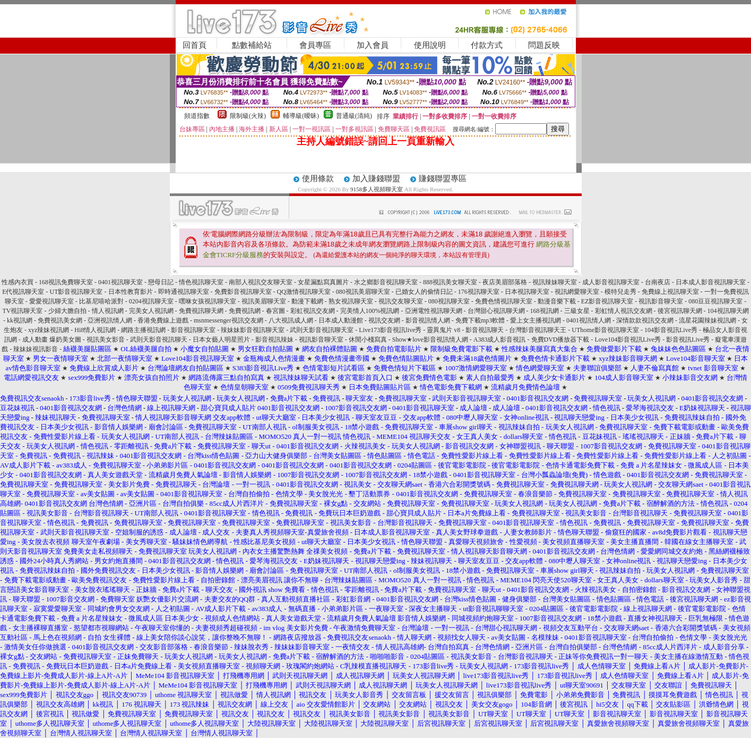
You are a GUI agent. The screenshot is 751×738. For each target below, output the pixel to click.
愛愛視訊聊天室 (51, 301)
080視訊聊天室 (449, 301)
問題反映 (544, 45)
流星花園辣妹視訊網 (707, 320)
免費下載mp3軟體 (480, 320)
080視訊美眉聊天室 (363, 291)
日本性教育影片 (130, 291)
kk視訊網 (19, 320)
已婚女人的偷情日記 (424, 291)
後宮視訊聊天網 (680, 311)
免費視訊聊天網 (201, 311)
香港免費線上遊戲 (162, 320)
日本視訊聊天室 (527, 291)
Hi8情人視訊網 (95, 330)
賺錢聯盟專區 (443, 178)
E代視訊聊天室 (23, 291)
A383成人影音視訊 (499, 339)
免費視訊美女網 (60, 320)
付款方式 (487, 45)
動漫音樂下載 (557, 301)
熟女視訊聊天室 (351, 301)
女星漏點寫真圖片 (323, 282)
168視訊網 (544, 311)
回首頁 (194, 45)
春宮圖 (275, 311)
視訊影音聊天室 (660, 301)
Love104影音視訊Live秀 (628, 339)
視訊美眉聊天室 (263, 301)
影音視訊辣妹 (274, 339)
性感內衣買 (17, 282)
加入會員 (373, 45)
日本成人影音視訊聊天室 (711, 282)
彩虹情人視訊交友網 (623, 311)
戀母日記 (161, 282)
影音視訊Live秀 (688, 339)
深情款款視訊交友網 (645, 320)
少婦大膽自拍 (67, 311)
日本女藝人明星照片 (221, 339)
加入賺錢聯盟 (376, 178)
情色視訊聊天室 (201, 282)
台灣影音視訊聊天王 (537, 330)
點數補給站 (252, 45)
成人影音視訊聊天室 (611, 282)
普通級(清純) (354, 116)
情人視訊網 (108, 311)
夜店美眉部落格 (504, 282)
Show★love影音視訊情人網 (430, 339)
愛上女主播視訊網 (535, 320)
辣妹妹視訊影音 (35, 349)
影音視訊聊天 (484, 330)
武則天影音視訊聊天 (158, 339)
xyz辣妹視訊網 (48, 330)
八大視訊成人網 (291, 320)
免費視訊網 (245, 311)
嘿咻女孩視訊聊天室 (207, 301)
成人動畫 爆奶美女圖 (51, 339)
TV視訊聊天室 (23, 311)
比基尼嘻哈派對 (101, 301)
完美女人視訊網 (151, 311)
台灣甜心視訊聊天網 (496, 311)
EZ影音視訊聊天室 (607, 301)
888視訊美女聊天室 (450, 282)
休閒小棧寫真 (368, 339)
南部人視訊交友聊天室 (260, 282)
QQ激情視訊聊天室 (304, 291)
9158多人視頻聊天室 (376, 189)
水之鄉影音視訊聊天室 (386, 282)
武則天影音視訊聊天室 (321, 330)
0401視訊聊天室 (120, 282)
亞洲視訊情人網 (110, 320)
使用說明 (430, 45)
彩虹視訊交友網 (312, 311)
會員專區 (315, 45)
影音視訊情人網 (427, 320)
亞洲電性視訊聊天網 (433, 311)
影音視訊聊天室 (193, 330)
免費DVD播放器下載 (560, 339)
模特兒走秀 (620, 291)
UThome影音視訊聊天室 (605, 330)
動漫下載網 (307, 301)
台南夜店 (657, 282)
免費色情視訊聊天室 (503, 301)
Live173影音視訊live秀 (390, 330)
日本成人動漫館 (340, 320)
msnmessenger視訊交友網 (228, 320)
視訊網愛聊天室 (577, 291)
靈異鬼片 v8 (443, 330)
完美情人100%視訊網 (370, 311)
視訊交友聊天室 (400, 301)
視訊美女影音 (106, 339)
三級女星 (577, 311)
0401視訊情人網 (588, 320)
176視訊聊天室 (478, 291)
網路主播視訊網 (143, 330)
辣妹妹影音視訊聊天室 (252, 330)
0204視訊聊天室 (151, 301)
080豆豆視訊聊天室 (715, 301)
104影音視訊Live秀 (670, 330)
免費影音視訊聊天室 (243, 291)
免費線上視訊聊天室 (670, 291)
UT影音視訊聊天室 (76, 291)
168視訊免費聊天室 (66, 282)
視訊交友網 (384, 320)
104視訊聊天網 (728, 311)
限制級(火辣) (248, 116)
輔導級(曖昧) (301, 116)
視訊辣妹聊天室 (554, 282)
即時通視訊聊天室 (183, 291)
